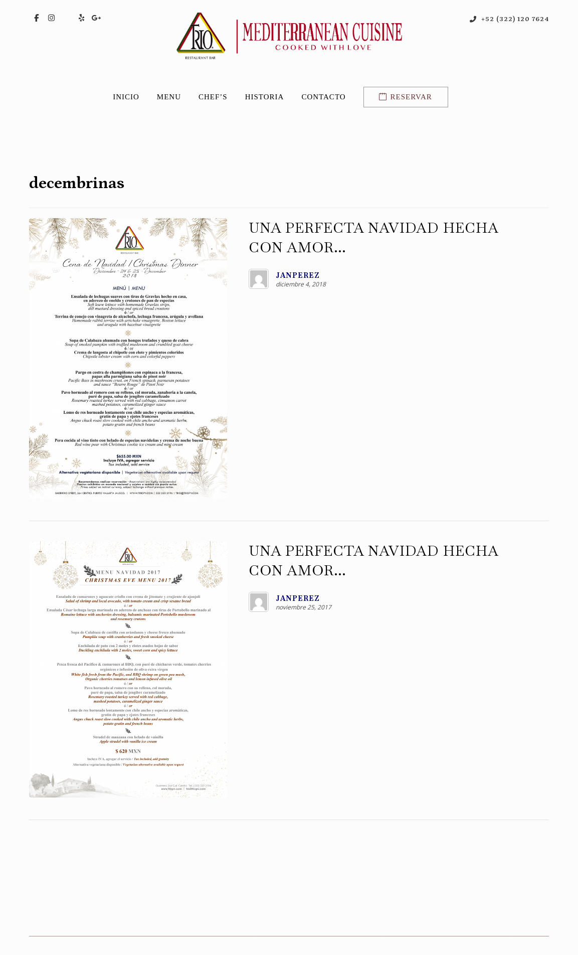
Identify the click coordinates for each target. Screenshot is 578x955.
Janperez (254, 277)
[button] (36, 18)
